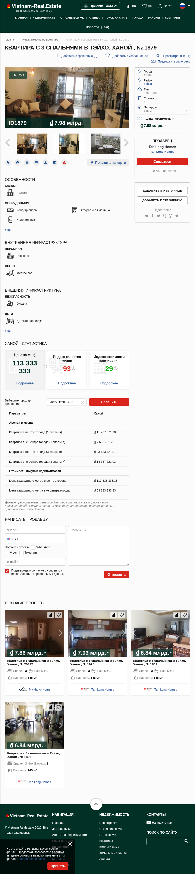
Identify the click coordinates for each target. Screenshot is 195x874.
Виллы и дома (109, 845)
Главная (57, 821)
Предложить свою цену (174, 61)
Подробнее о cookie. (33, 859)
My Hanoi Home (39, 688)
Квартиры (106, 839)
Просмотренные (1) (176, 56)
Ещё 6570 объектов (162, 171)
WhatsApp (43, 546)
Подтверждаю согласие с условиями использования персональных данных (37, 571)
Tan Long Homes (162, 151)
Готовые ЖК (107, 833)
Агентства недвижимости (69, 833)
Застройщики (61, 827)
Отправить (116, 573)
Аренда (104, 857)
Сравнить (109, 401)
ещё (8, 229)
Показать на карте (110, 161)
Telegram (31, 551)
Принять (58, 866)
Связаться (162, 161)
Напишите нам (162, 821)
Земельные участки (113, 851)
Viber (13, 551)
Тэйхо (148, 84)
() (134, 6)
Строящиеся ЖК (110, 827)
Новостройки (108, 821)
